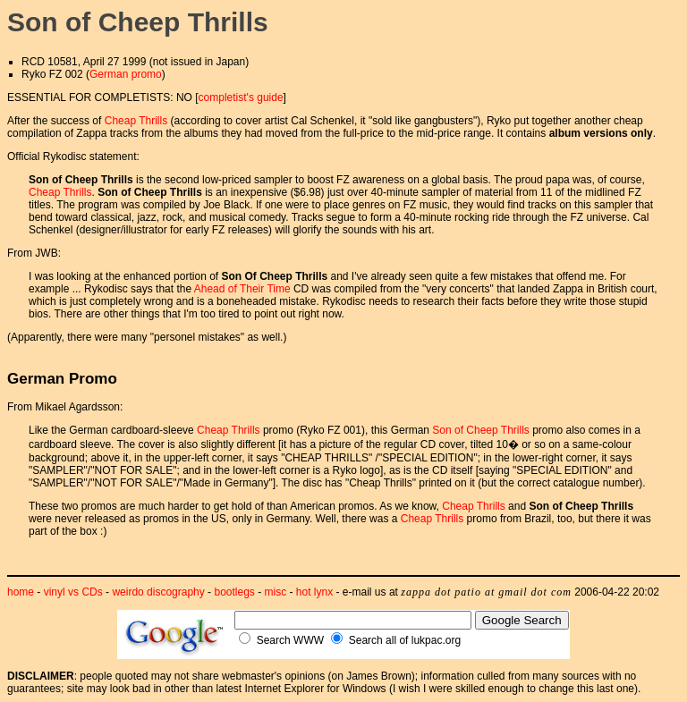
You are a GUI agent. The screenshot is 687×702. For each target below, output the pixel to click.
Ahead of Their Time (242, 289)
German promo (125, 74)
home (20, 592)
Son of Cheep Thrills (481, 430)
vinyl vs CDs (73, 592)
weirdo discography (158, 592)
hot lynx (314, 592)
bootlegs (234, 592)
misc (276, 592)
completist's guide (241, 97)
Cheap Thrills (136, 120)
